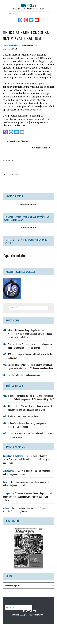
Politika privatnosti (28, 611)
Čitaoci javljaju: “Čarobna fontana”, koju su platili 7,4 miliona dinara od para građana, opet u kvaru (30, 407)
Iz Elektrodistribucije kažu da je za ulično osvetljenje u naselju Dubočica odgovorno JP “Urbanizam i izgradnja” (31, 397)
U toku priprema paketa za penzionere (23, 416)
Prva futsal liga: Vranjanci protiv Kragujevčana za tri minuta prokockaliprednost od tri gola (30, 345)
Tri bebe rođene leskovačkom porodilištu (24, 375)
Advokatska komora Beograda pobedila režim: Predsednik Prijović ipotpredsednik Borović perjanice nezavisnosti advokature (30, 334)
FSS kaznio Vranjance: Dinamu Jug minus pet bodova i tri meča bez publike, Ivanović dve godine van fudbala (27, 497)
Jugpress (16, 45)
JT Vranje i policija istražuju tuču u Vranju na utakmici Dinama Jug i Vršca (25, 509)
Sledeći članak (41, 147)
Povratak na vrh (38, 615)
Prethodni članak (17, 141)
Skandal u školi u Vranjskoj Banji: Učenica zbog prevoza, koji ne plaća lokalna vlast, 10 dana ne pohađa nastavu (31, 366)
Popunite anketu (14, 255)
